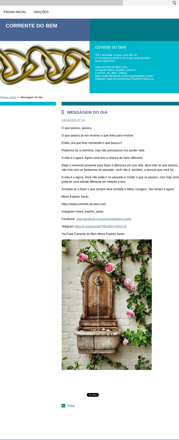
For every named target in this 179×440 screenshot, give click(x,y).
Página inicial (8, 97)
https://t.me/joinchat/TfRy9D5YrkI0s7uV (101, 226)
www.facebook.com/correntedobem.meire (103, 219)
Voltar (71, 405)
